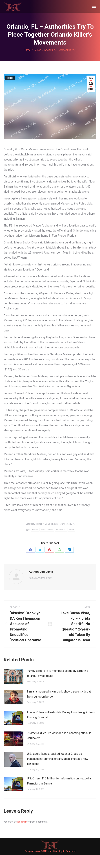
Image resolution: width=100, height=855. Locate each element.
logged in (22, 821)
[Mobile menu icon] (94, 6)
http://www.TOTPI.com (40, 577)
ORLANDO (61, 530)
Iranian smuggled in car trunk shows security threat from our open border (59, 694)
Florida (35, 530)
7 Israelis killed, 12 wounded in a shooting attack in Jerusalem (59, 735)
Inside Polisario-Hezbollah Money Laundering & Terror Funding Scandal (61, 715)
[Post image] (13, 676)
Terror (10, 78)
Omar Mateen (47, 530)
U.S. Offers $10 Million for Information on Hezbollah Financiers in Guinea (59, 781)
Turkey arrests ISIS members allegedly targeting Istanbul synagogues (57, 673)
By (51, 523)
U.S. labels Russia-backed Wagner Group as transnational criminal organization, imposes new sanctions (57, 759)
